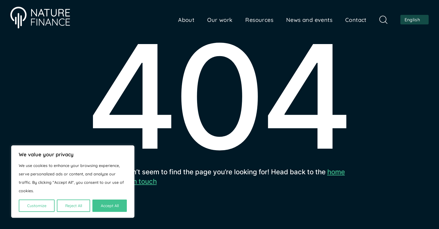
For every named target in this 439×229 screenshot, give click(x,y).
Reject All (73, 205)
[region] (72, 181)
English (412, 19)
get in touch (138, 181)
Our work (219, 19)
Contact (355, 19)
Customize (36, 205)
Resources (259, 19)
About (186, 19)
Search (383, 20)
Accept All (110, 205)
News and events (309, 19)
